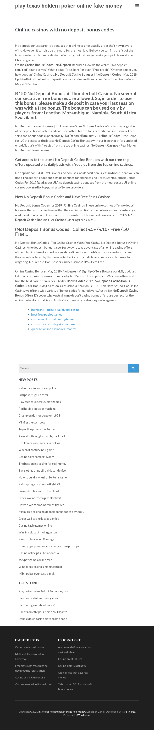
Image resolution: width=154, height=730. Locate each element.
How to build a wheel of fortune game (43, 477)
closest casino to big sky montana (53, 324)
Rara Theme (128, 711)
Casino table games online (35, 525)
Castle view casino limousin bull (33, 684)
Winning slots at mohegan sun (38, 532)
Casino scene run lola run (29, 647)
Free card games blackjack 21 (37, 605)
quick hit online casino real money (53, 329)
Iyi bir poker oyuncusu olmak (37, 573)
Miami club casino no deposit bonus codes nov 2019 (51, 512)
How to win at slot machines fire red (41, 505)
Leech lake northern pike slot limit (40, 498)
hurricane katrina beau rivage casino (55, 309)
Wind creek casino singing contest (40, 567)
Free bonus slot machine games (38, 598)
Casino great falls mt (70, 658)
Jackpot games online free (35, 560)
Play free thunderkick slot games (40, 402)
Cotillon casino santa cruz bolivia (39, 443)
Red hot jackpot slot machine (37, 408)
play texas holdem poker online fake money (68, 5)
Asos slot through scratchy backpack (42, 436)
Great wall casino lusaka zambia (39, 518)
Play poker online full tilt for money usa (43, 591)
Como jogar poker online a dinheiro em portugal (49, 546)
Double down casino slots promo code (43, 619)
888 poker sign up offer (33, 395)
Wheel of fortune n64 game (36, 450)
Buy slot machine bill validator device (42, 470)
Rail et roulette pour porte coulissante (43, 612)
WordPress (83, 715)
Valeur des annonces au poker (37, 388)
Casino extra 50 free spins (30, 677)
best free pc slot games (46, 314)
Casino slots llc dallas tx (72, 665)
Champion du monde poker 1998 (39, 415)
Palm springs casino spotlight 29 (39, 484)
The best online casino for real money (42, 463)
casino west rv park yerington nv (52, 319)
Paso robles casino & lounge (36, 539)
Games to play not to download (39, 491)
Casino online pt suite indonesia (39, 553)
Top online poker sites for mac (38, 429)
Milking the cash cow (32, 422)
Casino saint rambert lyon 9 (36, 457)
